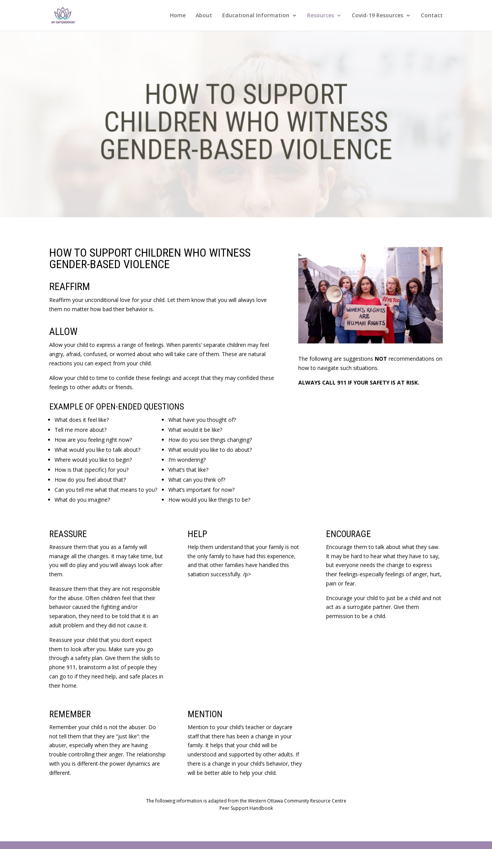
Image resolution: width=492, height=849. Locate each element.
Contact (432, 16)
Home (178, 16)
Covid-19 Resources (377, 16)
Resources (320, 16)
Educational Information (255, 16)
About (204, 16)
